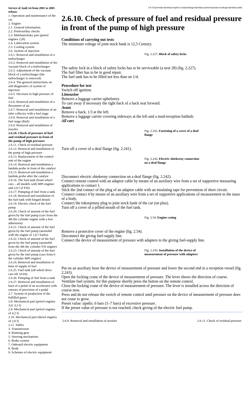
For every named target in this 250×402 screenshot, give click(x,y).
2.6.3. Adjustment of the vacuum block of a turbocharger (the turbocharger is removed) (29, 74)
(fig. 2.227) (186, 68)
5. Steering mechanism (23, 336)
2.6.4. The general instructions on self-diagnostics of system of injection (30, 86)
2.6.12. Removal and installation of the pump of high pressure (31, 150)
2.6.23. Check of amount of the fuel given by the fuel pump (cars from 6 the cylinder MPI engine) (31, 254)
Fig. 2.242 (151, 159)
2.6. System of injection (23, 51)
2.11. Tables (16, 325)
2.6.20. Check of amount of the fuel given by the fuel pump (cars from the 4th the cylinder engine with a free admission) (33, 217)
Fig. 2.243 (151, 250)
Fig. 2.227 (151, 54)
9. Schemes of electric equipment (30, 352)
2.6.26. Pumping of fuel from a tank (31, 278)
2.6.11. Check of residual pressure (30, 145)
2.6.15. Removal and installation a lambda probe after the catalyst (30, 174)
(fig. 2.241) (122, 149)
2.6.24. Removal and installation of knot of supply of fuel (31, 264)
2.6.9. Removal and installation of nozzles (89, 320)
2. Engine (14, 23)
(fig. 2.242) (161, 176)
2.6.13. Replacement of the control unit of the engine (30, 158)
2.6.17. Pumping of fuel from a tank (31, 192)
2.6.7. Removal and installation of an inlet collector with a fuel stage (32, 111)
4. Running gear (18, 332)
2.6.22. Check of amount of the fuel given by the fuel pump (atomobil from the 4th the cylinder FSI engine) (32, 242)
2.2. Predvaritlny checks (24, 31)
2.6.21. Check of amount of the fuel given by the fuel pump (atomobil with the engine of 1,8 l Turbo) (31, 231)
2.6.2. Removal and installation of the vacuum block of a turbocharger (32, 64)
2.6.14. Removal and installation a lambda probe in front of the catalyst (32, 166)
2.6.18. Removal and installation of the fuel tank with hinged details (31, 197)
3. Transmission (18, 329)
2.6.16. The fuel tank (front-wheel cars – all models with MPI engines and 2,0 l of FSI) (31, 184)
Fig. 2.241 (151, 131)
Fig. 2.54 (150, 217)
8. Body (13, 348)
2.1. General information (24, 27)
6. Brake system (18, 340)
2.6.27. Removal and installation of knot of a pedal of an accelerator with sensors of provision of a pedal (32, 285)
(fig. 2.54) (133, 231)
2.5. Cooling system (21, 47)
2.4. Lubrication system (23, 43)
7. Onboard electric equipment (28, 344)
